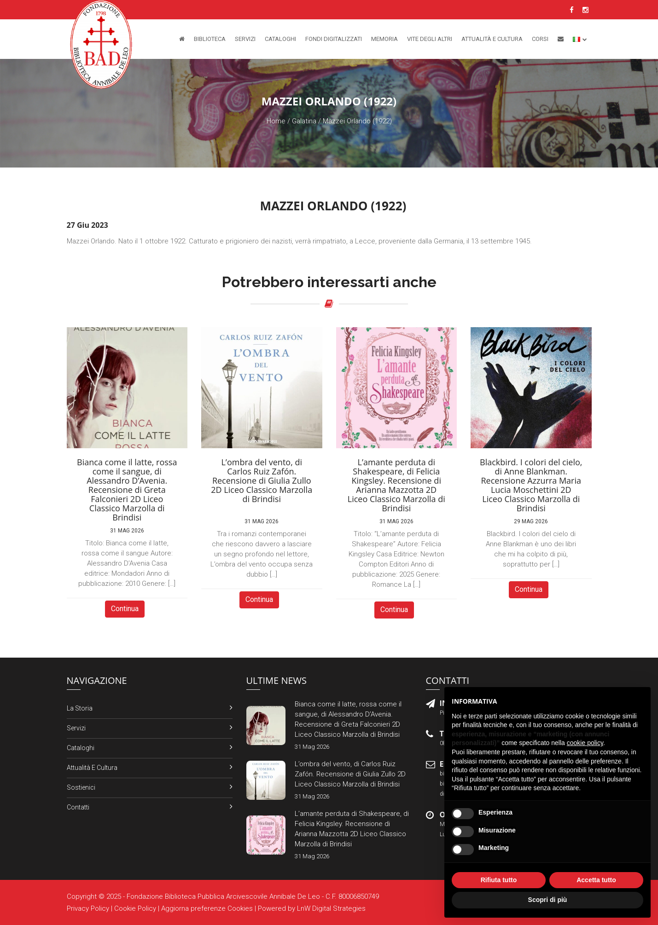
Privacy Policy (88, 908)
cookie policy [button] (585, 742)
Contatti (78, 807)
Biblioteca (210, 38)
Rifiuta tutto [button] (499, 880)
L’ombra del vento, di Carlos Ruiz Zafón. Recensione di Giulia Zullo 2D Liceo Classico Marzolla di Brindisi (350, 774)
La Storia (80, 708)
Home (276, 121)
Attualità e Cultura (492, 38)
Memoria (384, 38)
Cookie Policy (135, 908)
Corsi (540, 38)
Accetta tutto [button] (596, 880)
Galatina (304, 121)
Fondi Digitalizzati (333, 38)
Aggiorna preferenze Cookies (207, 908)
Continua (125, 608)
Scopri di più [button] (547, 899)
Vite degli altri (429, 38)
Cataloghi (280, 38)
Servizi (245, 38)
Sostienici (81, 787)
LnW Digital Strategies (331, 908)
